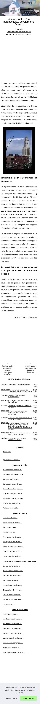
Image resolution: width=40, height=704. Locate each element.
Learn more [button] (20, 693)
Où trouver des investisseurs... (13, 638)
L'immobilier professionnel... (12, 585)
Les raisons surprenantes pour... (14, 599)
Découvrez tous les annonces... (13, 546)
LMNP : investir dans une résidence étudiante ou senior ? (20, 418)
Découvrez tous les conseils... (13, 571)
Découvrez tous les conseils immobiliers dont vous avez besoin (20, 390)
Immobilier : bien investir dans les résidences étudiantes (30, 369)
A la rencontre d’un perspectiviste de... (19, 34)
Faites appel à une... (10, 532)
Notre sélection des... (10, 527)
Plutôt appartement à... (10, 508)
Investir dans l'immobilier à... (12, 624)
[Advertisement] (20, 57)
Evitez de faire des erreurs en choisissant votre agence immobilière (18, 412)
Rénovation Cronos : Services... (13, 498)
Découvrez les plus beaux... (12, 523)
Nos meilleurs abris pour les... (13, 489)
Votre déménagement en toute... (14, 652)
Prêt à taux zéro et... (10, 604)
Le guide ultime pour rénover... (13, 493)
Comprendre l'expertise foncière (19, 385)
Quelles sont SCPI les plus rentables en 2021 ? (17, 439)
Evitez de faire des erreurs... (12, 590)
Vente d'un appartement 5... (12, 551)
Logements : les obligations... (13, 628)
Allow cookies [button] (28, 698)
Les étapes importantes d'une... (13, 474)
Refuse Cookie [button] (11, 698)
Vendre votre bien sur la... (11, 648)
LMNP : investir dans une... (12, 595)
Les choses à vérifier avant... (12, 619)
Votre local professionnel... (12, 537)
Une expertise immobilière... (12, 542)
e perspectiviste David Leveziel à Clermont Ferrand (19, 197)
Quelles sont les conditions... (12, 484)
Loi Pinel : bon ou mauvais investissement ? (17, 396)
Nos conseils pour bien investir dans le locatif (18, 401)
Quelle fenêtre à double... (11, 460)
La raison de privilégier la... (12, 503)
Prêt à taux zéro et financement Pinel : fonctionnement (18, 433)
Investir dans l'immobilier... (12, 556)
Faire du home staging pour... (13, 643)
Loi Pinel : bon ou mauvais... (12, 575)
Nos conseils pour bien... (11, 580)
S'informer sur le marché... (12, 479)
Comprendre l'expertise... (11, 566)
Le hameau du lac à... (10, 518)
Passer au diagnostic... (10, 614)
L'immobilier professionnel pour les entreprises (19, 406)
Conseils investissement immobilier (19, 32)
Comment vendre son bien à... (13, 633)
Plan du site (7, 452)
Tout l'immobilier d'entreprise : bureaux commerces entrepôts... (7, 370)
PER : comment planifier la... (12, 470)
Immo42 (20, 29)
